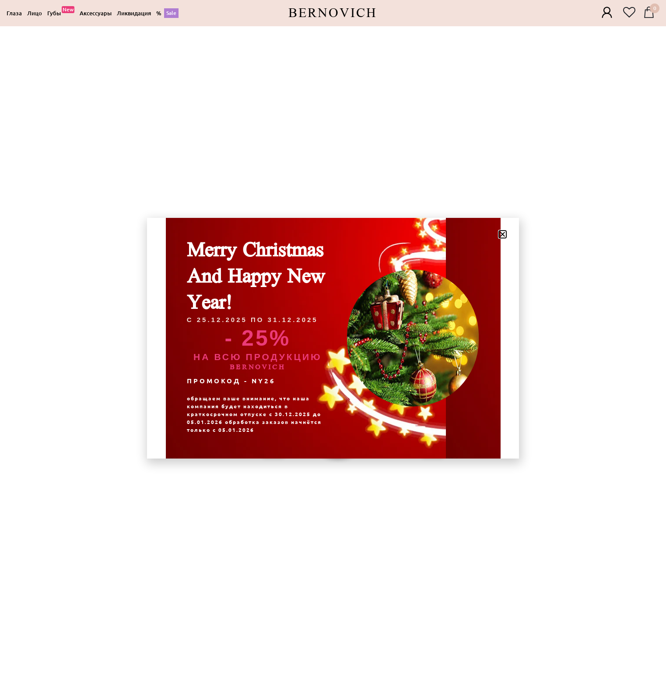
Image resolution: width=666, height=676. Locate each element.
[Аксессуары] (96, 13)
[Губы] (60, 13)
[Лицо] (34, 13)
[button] (502, 234)
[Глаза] (14, 13)
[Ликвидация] (134, 13)
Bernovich (332, 13)
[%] (167, 13)
